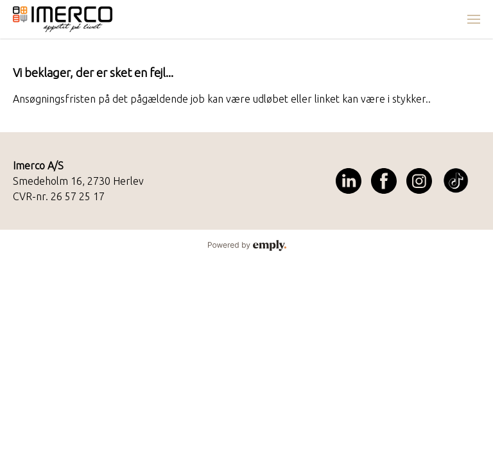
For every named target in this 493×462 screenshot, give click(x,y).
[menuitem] (473, 19)
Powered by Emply (246, 245)
